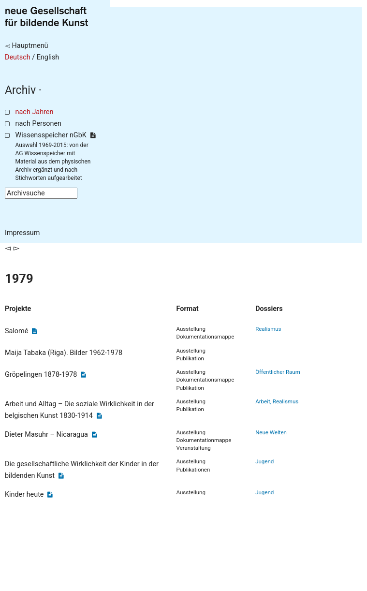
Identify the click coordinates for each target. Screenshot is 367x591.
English (48, 57)
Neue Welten (271, 432)
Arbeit (262, 401)
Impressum (22, 233)
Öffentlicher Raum (277, 372)
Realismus (268, 328)
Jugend (264, 461)
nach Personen (38, 123)
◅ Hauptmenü (26, 46)
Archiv (20, 90)
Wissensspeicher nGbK (55, 135)
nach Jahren (34, 112)
